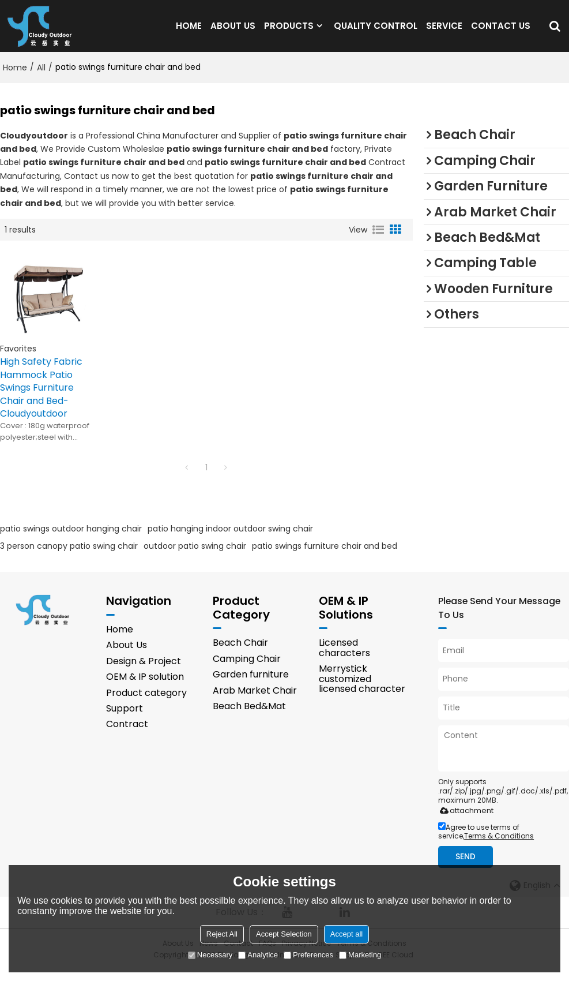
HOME (189, 31)
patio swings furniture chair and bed (324, 557)
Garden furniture (251, 685)
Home (15, 79)
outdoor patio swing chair (195, 557)
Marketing (360, 954)
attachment (464, 821)
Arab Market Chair (255, 701)
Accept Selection (284, 934)
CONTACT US (500, 31)
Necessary (210, 954)
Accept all (346, 934)
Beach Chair (240, 654)
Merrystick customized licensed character (362, 689)
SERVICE (444, 31)
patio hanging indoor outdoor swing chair (230, 539)
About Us (126, 656)
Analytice (258, 954)
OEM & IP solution (145, 687)
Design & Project (143, 672)
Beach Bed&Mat (249, 717)
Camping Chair (247, 669)
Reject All (222, 934)
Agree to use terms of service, (486, 842)
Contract (127, 735)
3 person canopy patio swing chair (69, 557)
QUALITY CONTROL (375, 31)
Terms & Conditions (499, 847)
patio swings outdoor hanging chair (71, 539)
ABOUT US (232, 31)
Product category (146, 703)
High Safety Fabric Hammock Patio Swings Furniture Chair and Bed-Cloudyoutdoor (41, 399)
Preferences (308, 954)
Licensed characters (344, 659)
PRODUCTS (289, 31)
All (41, 79)
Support (124, 719)
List (378, 241)
